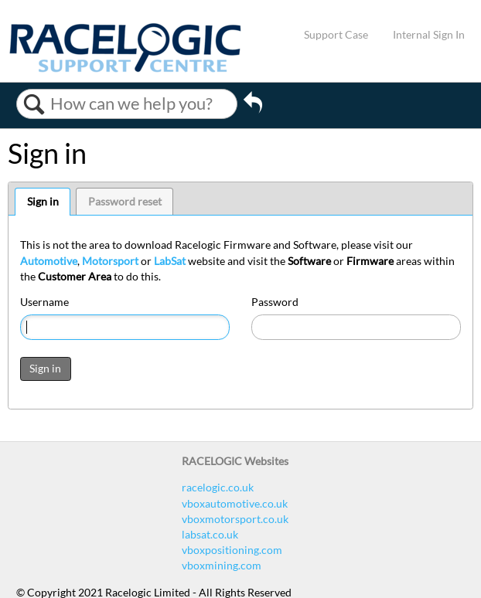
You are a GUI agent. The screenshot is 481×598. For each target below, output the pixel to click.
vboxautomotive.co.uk (235, 503)
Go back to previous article (253, 107)
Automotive (48, 260)
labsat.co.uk (210, 534)
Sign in (43, 201)
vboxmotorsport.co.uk (235, 518)
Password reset (125, 201)
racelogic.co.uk (218, 487)
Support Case (336, 34)
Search (33, 104)
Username (44, 301)
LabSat (170, 260)
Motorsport (110, 260)
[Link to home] (125, 68)
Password (274, 301)
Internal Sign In (429, 34)
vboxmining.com (221, 565)
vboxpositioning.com (232, 549)
